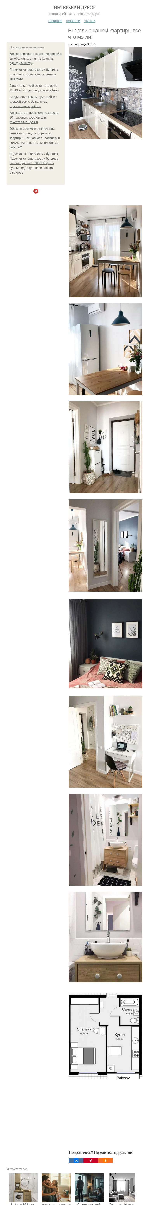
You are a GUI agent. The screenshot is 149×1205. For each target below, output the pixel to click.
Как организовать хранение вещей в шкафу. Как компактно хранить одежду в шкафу (36, 58)
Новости (73, 21)
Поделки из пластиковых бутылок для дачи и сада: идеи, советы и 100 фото (34, 74)
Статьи (89, 21)
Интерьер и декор (74, 7)
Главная (55, 21)
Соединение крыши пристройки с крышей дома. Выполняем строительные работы (33, 101)
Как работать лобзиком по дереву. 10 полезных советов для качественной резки (34, 117)
